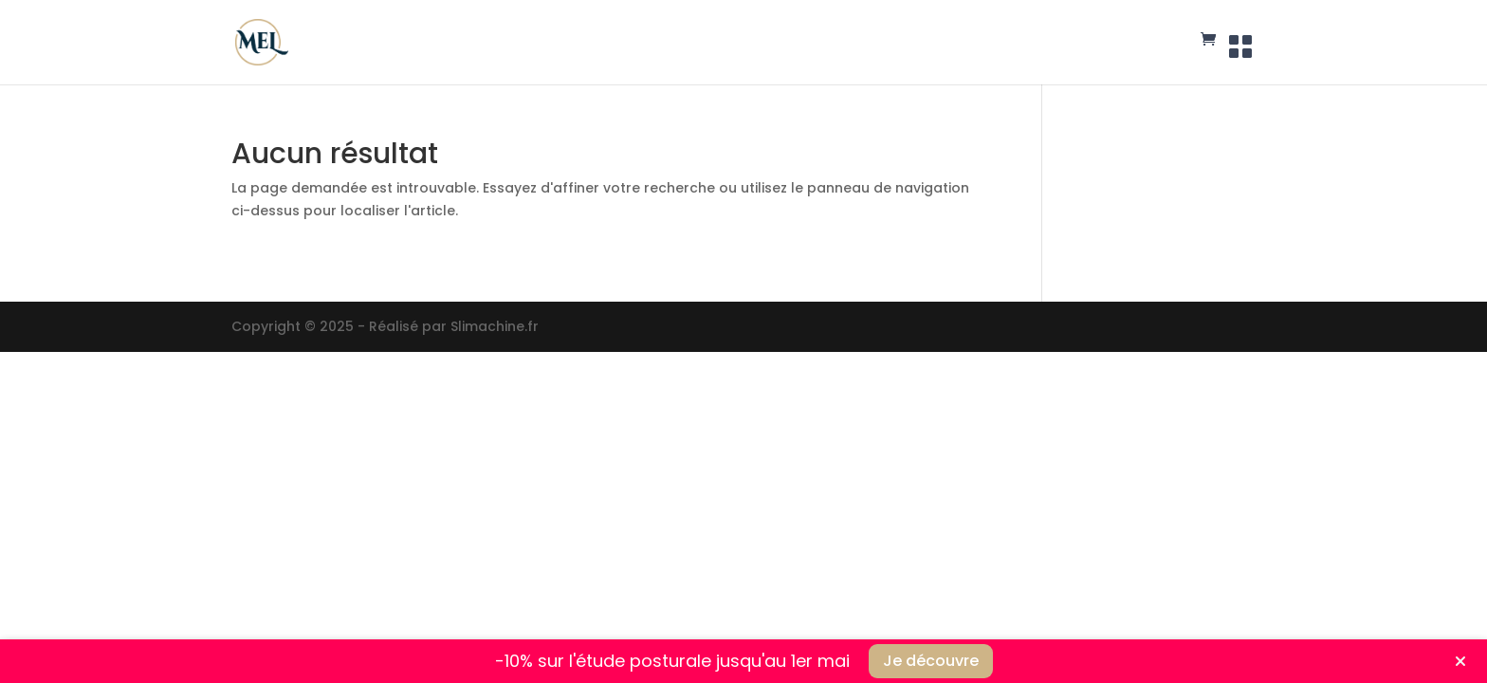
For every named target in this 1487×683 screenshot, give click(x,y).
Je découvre (931, 661)
